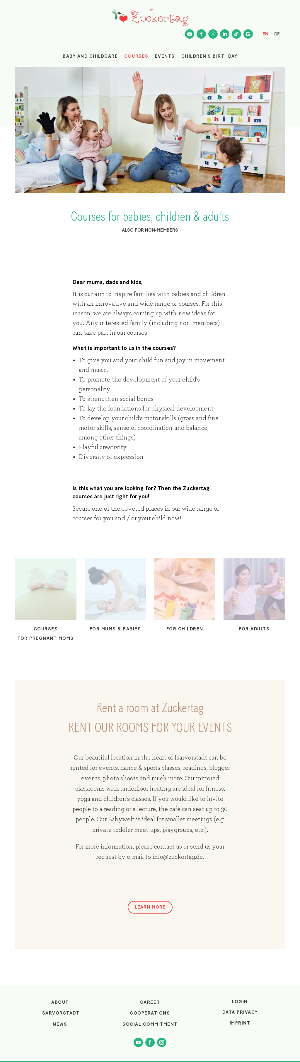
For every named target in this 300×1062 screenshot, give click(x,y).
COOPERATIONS (150, 1013)
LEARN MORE (150, 907)
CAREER (150, 1002)
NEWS (60, 1024)
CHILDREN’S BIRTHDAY (209, 56)
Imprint (240, 1023)
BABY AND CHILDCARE (90, 56)
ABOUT (60, 1002)
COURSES (136, 56)
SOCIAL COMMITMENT (150, 1024)
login (240, 1001)
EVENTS (165, 56)
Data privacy (240, 1012)
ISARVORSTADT (59, 1013)
